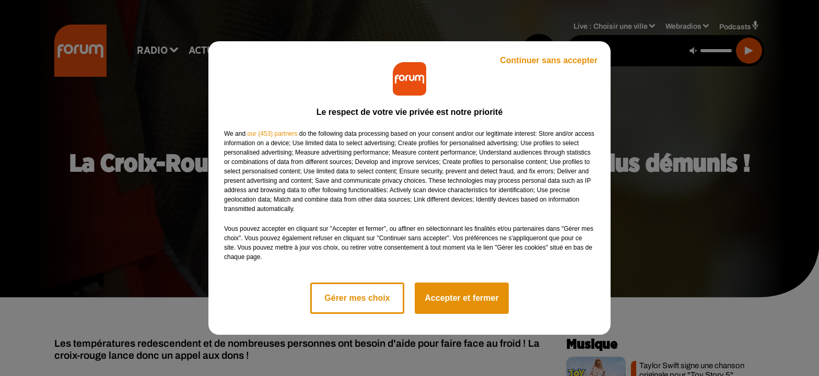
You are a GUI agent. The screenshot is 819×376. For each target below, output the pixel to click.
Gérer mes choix (357, 297)
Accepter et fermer (461, 297)
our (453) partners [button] (272, 133)
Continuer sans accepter (549, 60)
